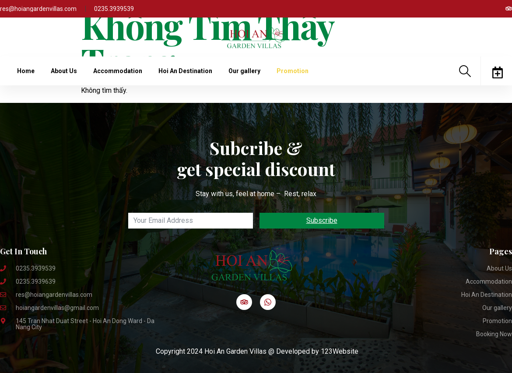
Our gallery (244, 70)
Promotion (293, 70)
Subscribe (321, 220)
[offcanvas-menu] (497, 72)
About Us (64, 70)
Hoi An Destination (185, 70)
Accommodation (117, 70)
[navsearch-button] (465, 71)
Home (26, 70)
